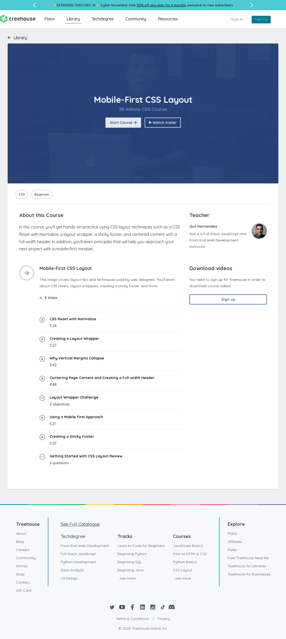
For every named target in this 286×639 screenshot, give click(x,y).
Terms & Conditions (132, 618)
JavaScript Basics (188, 545)
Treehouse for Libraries (247, 566)
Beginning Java (130, 570)
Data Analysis (72, 570)
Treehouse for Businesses (249, 574)
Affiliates (235, 541)
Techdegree (103, 18)
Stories (22, 566)
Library (73, 18)
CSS (22, 194)
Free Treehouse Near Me (248, 558)
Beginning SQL (129, 562)
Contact (23, 582)
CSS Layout (182, 570)
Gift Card (23, 590)
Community (135, 18)
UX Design (69, 578)
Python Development (78, 562)
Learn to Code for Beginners (141, 545)
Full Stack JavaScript (78, 553)
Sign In (237, 19)
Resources (168, 18)
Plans (49, 18)
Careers (22, 549)
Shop (20, 574)
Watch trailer (162, 122)
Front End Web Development (85, 545)
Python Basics (185, 562)
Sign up (228, 299)
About (21, 533)
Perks (232, 549)
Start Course (123, 122)
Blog (20, 541)
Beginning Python (132, 553)
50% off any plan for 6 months (161, 5)
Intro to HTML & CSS (190, 553)
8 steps (48, 297)
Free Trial (261, 19)
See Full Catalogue (80, 524)
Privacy (164, 618)
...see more (126, 578)
